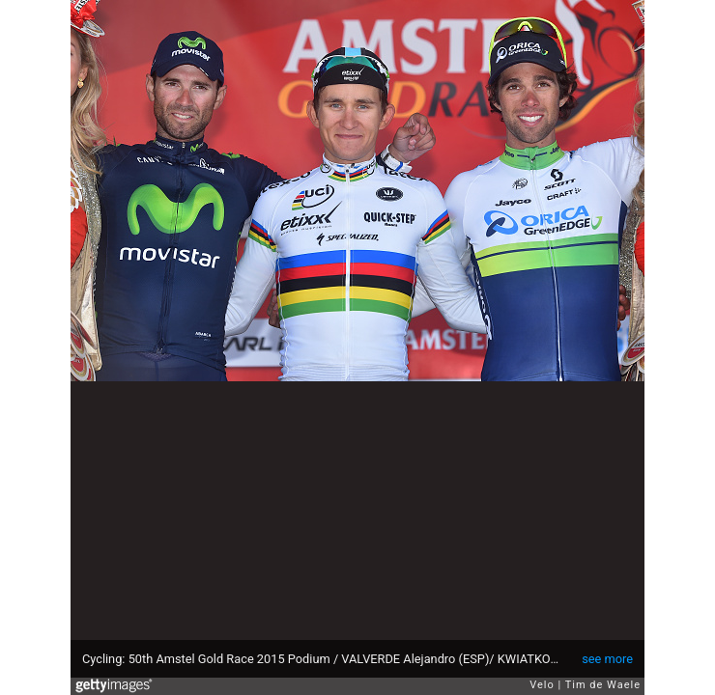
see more (607, 659)
